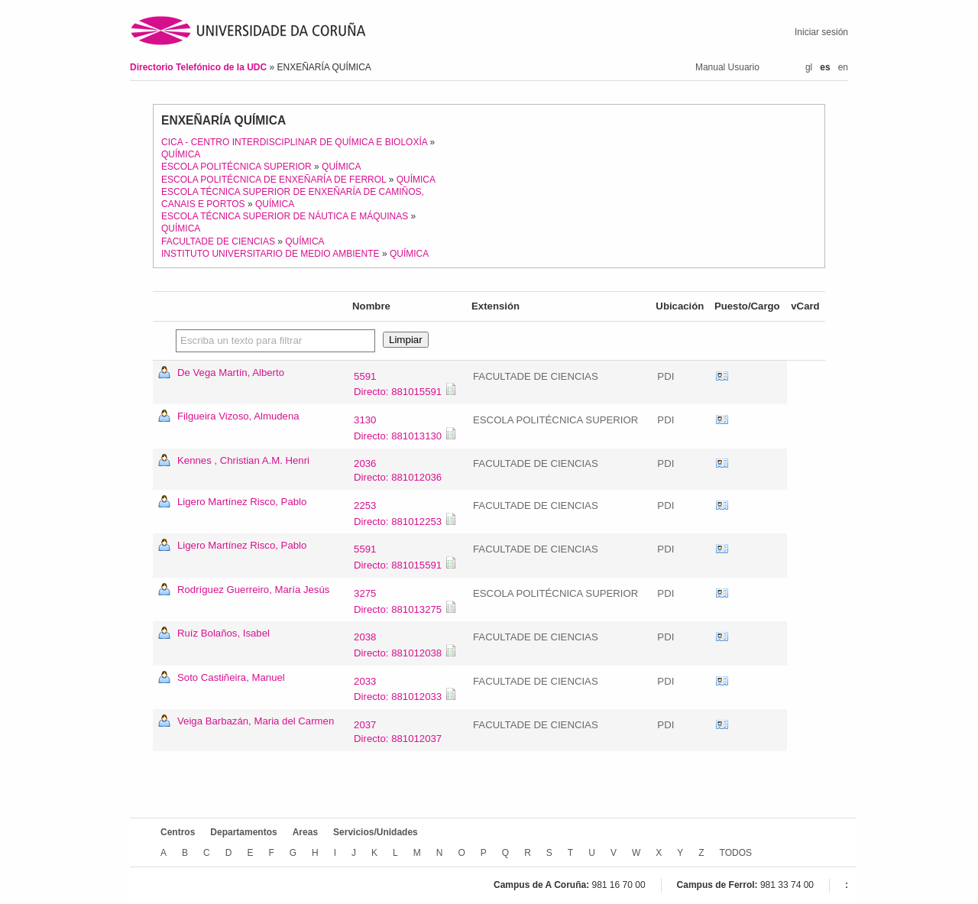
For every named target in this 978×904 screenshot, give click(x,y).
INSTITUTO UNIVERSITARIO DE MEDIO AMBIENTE (270, 253)
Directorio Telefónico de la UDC (199, 67)
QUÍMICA (180, 154)
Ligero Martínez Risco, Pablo (241, 501)
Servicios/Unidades (375, 832)
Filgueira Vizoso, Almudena (238, 416)
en (843, 67)
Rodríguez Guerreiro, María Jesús (253, 589)
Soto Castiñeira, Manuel (231, 677)
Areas (305, 832)
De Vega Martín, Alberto (230, 372)
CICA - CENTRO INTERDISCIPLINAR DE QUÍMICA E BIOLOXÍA (294, 142)
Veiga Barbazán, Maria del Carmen (255, 721)
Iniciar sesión (821, 32)
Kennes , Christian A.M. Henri (243, 460)
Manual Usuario (727, 67)
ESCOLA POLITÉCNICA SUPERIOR (236, 166)
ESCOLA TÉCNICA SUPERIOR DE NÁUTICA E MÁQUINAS (284, 216)
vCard (722, 377)
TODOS (736, 852)
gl (808, 67)
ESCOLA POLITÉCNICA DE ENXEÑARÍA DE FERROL (273, 179)
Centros (177, 832)
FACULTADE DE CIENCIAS (218, 241)
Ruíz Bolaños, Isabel (223, 633)
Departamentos (243, 832)
